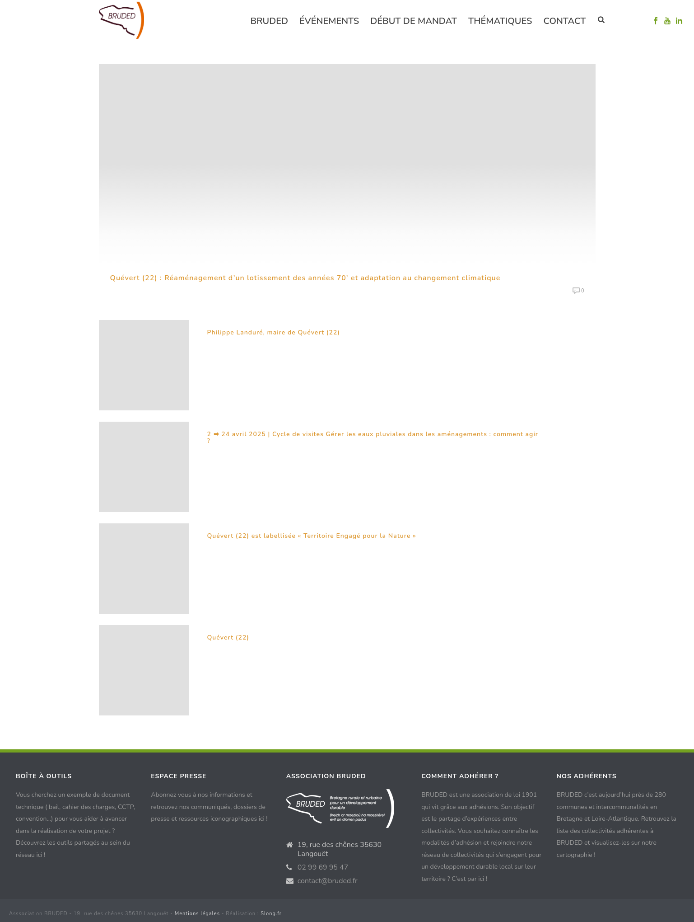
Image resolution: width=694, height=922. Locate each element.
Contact (564, 21)
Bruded (269, 21)
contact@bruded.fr (328, 881)
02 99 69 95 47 (323, 867)
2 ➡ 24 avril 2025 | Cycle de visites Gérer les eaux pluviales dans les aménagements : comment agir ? (373, 438)
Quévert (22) (228, 637)
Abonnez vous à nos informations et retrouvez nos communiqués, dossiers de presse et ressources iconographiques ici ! (209, 806)
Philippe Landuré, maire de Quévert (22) (273, 332)
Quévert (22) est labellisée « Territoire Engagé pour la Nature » (311, 536)
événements (329, 21)
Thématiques (500, 21)
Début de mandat (413, 21)
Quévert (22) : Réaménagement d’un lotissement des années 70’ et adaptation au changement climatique (305, 278)
